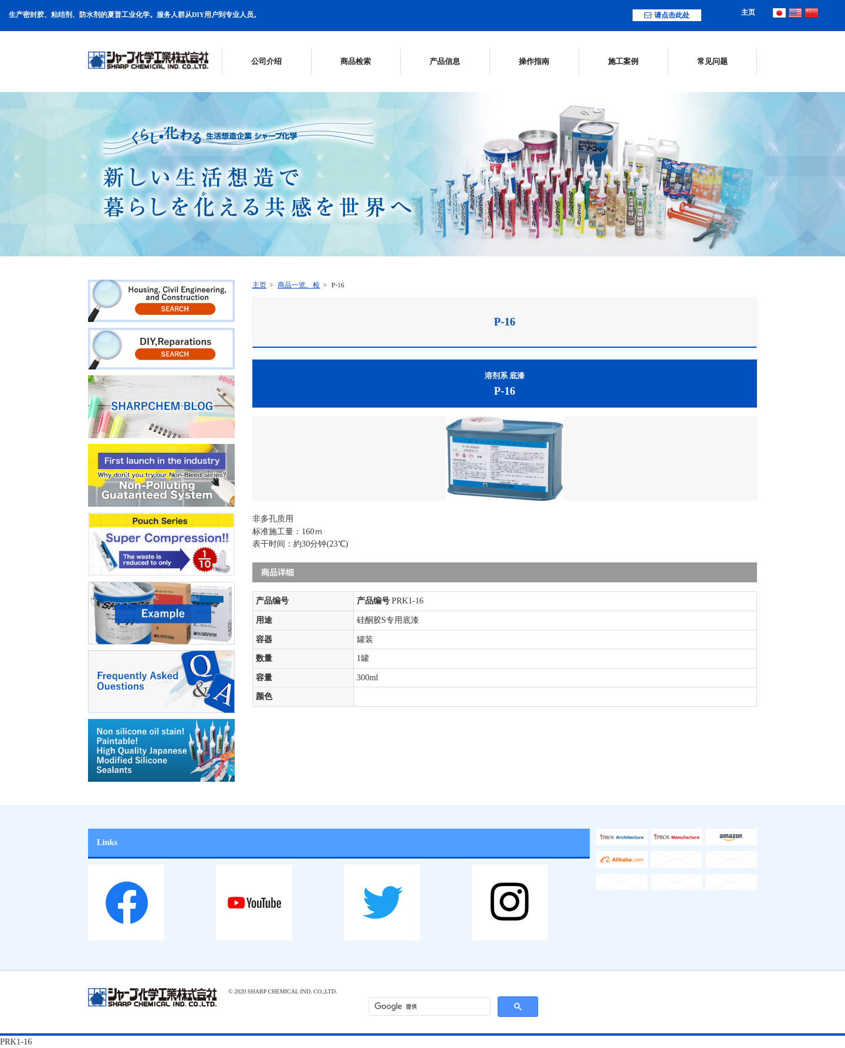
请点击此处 (666, 15)
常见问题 (712, 61)
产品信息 (445, 61)
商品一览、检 (299, 285)
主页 (748, 12)
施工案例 (623, 61)
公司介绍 (266, 61)
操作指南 (534, 61)
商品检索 (355, 61)
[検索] (429, 1007)
